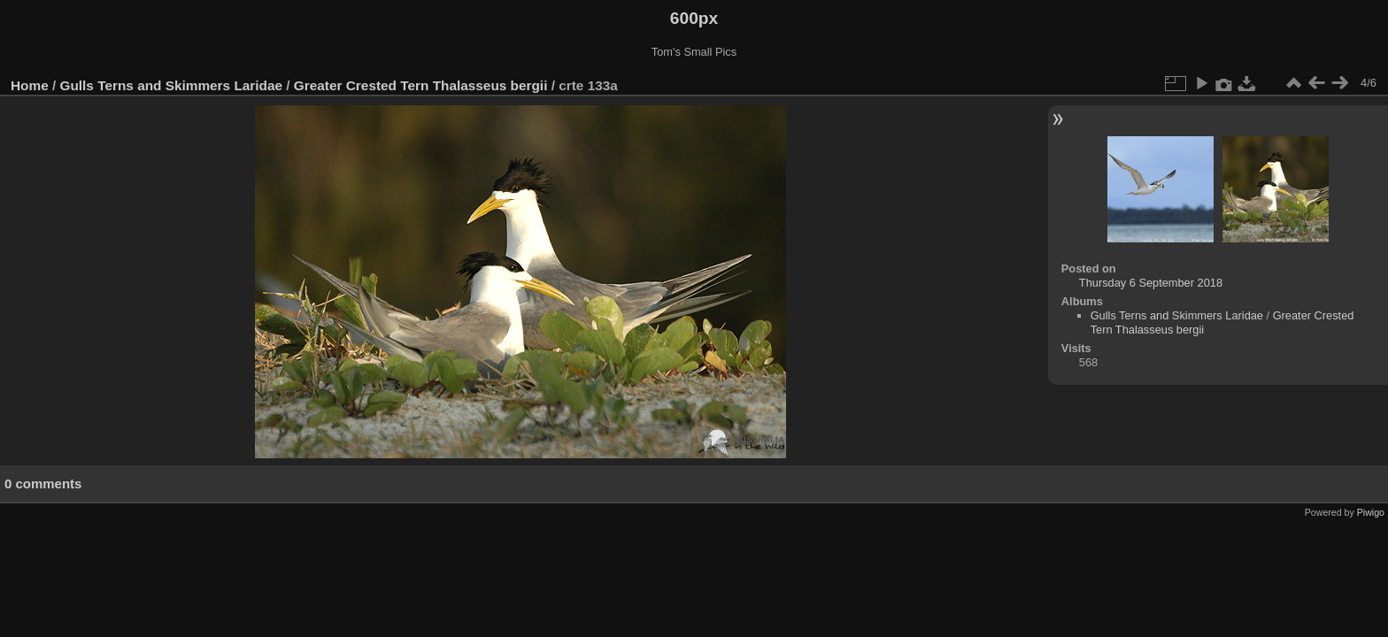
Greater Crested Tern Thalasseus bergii (421, 85)
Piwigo (1370, 512)
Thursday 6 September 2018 (1150, 282)
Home (30, 85)
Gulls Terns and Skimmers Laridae (171, 85)
